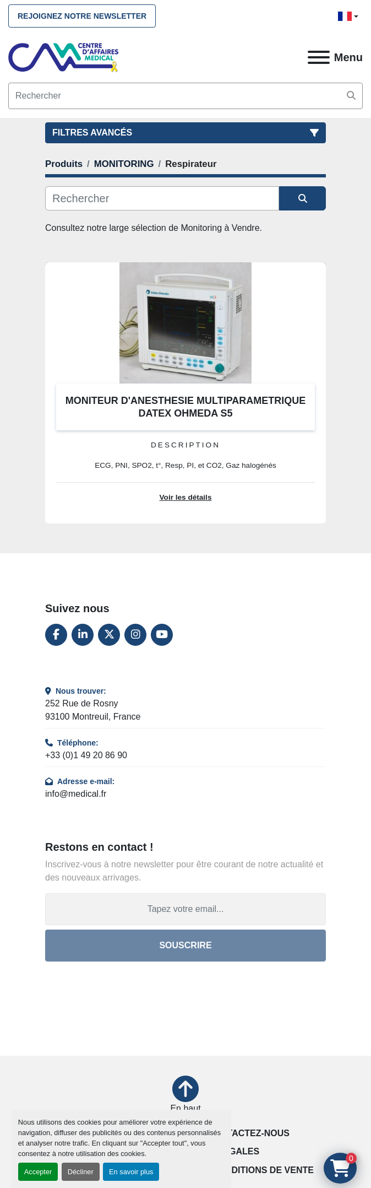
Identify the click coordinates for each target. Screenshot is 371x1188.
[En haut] (185, 1095)
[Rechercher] (162, 198)
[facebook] (56, 635)
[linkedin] (83, 635)
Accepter (38, 1172)
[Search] (185, 96)
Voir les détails (186, 497)
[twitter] (109, 635)
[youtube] (162, 635)
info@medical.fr (75, 793)
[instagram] (135, 635)
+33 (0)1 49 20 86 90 (86, 755)
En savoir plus (131, 1172)
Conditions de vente (263, 1170)
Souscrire (185, 945)
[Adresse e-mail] (185, 909)
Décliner (81, 1172)
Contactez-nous (249, 1133)
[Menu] (319, 57)
